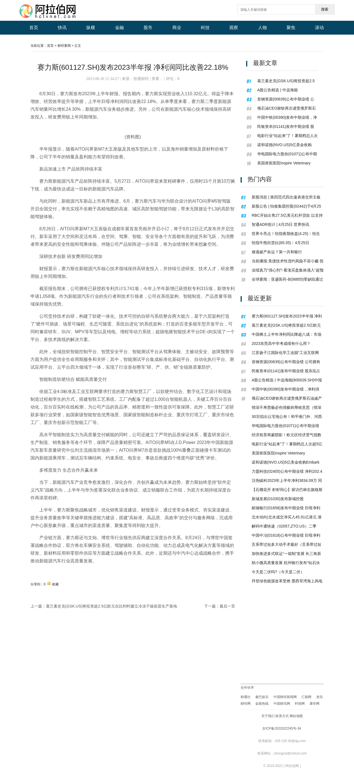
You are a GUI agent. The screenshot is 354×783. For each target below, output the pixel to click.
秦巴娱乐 (262, 697)
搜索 (324, 9)
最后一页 (227, 606)
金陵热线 (262, 704)
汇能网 (306, 697)
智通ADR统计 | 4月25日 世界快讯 (280, 224)
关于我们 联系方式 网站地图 (282, 716)
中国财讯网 (282, 704)
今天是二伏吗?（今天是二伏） (278, 572)
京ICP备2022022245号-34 (281, 728)
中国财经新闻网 (285, 697)
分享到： (37, 584)
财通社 (246, 697)
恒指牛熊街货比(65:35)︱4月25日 (280, 243)
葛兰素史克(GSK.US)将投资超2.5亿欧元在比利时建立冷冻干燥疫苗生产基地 (111, 606)
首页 (50, 46)
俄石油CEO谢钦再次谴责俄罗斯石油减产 (287, 398)
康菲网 (314, 704)
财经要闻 (64, 46)
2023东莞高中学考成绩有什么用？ (281, 343)
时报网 (300, 704)
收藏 (55, 584)
